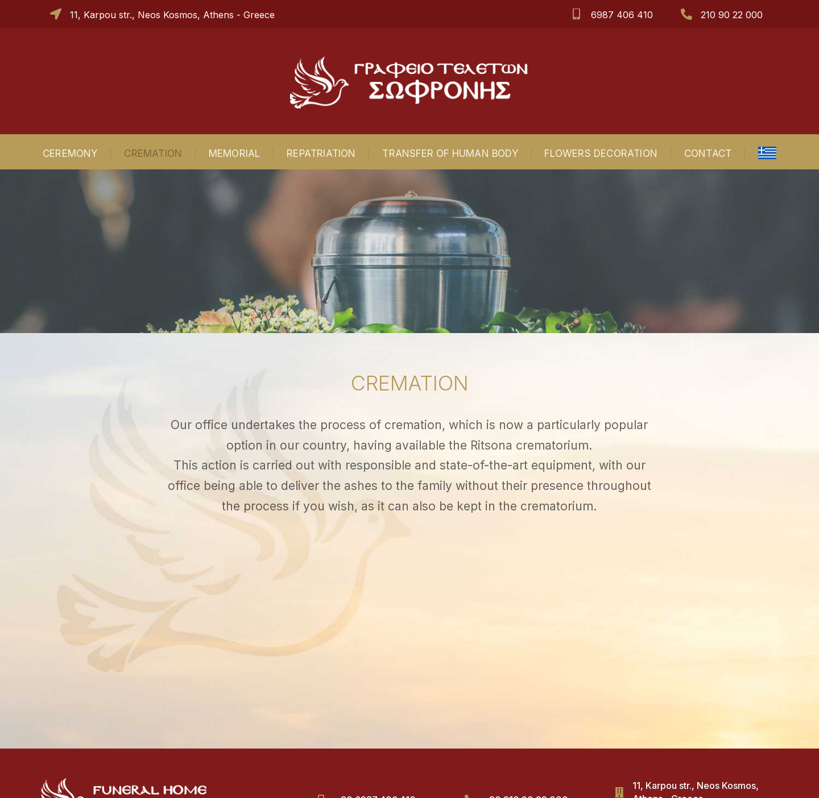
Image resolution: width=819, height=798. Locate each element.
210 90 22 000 (732, 14)
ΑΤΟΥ (530, 780)
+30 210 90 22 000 (525, 716)
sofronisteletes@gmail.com (691, 729)
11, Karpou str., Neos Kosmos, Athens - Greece (172, 14)
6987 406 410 (622, 14)
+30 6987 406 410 (375, 716)
